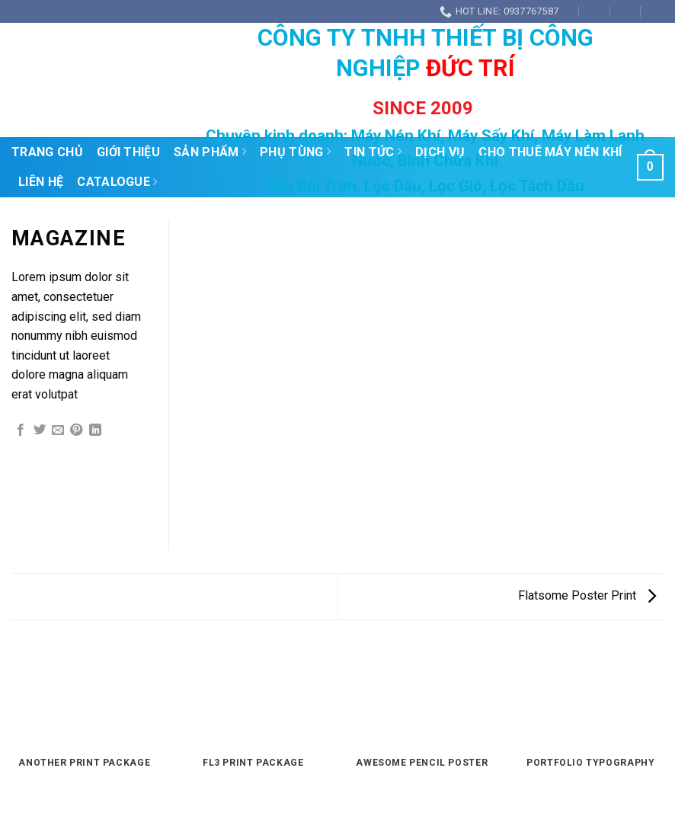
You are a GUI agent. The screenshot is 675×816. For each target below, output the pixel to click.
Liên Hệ (40, 181)
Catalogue (117, 182)
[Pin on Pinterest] (76, 430)
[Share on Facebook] (20, 430)
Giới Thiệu (128, 152)
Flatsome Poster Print (587, 595)
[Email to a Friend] (58, 430)
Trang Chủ (47, 152)
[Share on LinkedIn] (95, 430)
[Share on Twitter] (40, 430)
